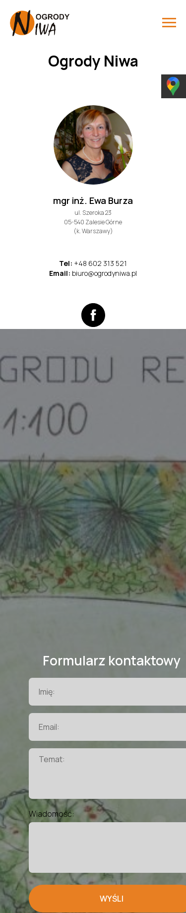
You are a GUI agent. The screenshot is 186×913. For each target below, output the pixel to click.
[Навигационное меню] (169, 23)
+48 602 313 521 (100, 263)
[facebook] (93, 315)
